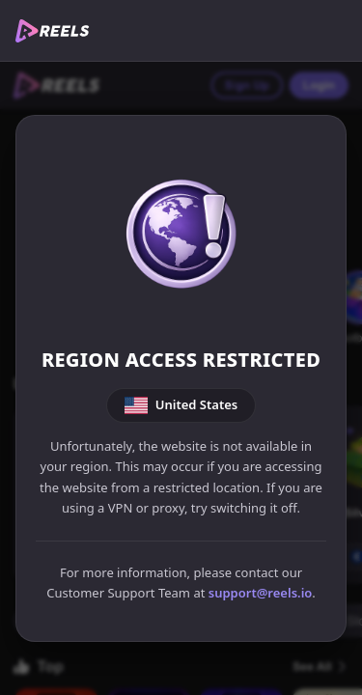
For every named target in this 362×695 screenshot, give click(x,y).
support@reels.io (261, 592)
